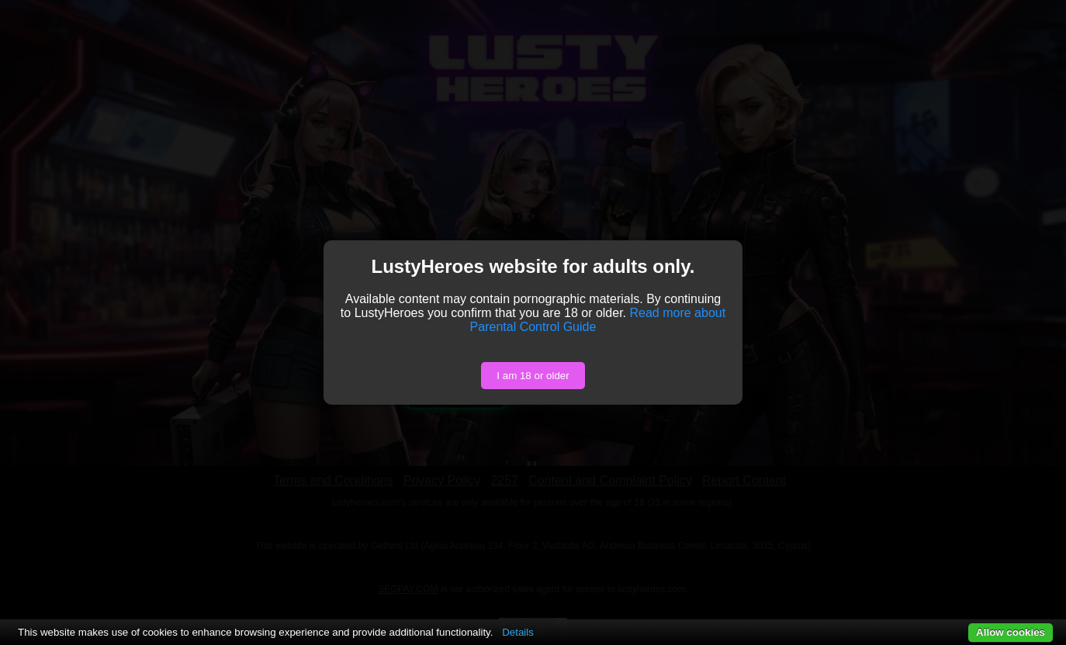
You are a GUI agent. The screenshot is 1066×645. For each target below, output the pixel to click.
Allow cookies (1010, 632)
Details (518, 632)
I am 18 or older (533, 375)
